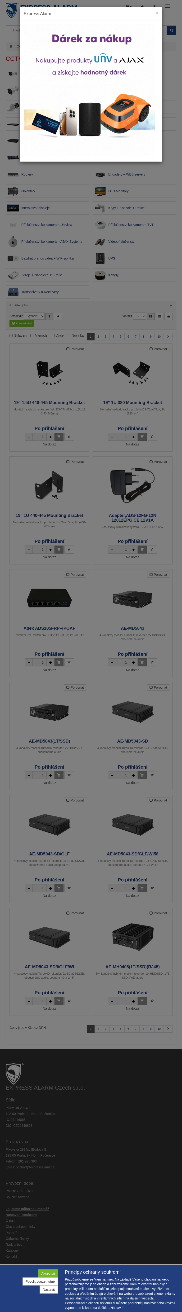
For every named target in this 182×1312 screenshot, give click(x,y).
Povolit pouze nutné (40, 1281)
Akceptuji (48, 1273)
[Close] (156, 12)
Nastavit (49, 1289)
